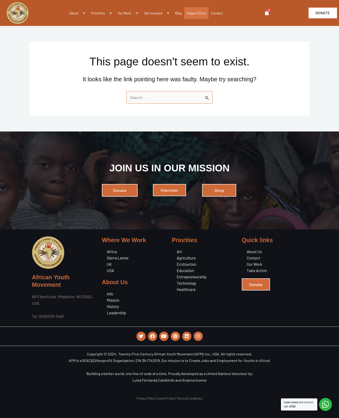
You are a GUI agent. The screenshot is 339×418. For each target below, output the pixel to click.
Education (185, 270)
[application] (80, 13)
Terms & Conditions (189, 398)
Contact (217, 13)
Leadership (116, 312)
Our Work (128, 13)
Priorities (102, 13)
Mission (113, 300)
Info (110, 293)
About (77, 13)
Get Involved (157, 13)
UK (109, 264)
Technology (186, 283)
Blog (178, 13)
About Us (254, 251)
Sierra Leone (117, 257)
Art (179, 251)
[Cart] (266, 13)
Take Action (257, 270)
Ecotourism (186, 264)
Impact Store (196, 13)
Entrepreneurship (191, 276)
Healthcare (186, 289)
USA (110, 270)
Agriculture (186, 257)
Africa (112, 251)
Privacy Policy (146, 398)
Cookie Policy (166, 398)
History (113, 306)
